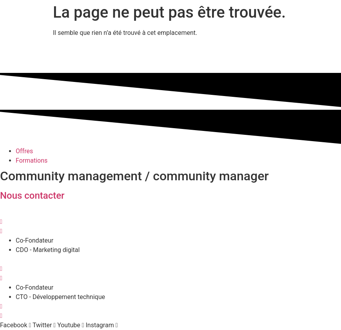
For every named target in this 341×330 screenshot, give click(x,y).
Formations (31, 160)
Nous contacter (32, 195)
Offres (24, 151)
